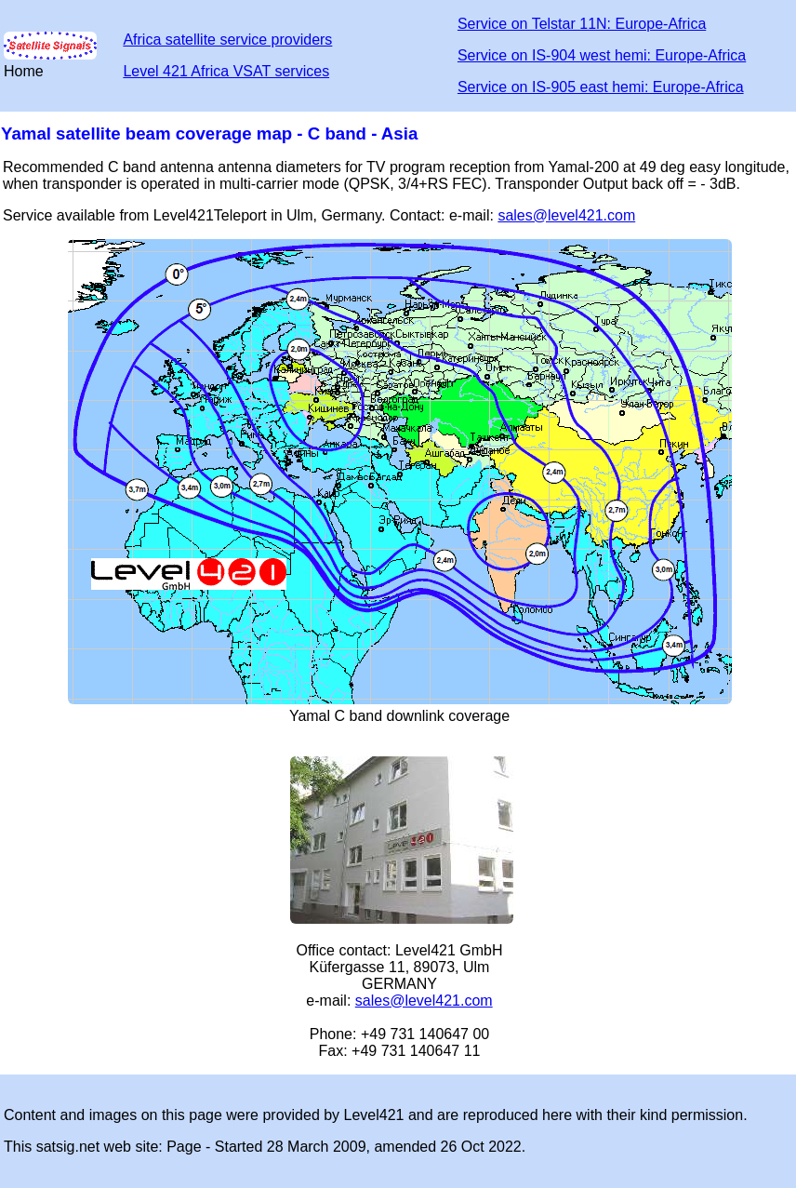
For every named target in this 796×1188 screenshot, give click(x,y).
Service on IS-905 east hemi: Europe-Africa (601, 87)
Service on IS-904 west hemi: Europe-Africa (602, 55)
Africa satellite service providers (227, 39)
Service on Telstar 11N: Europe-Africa (582, 24)
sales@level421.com (566, 215)
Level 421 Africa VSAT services (226, 71)
